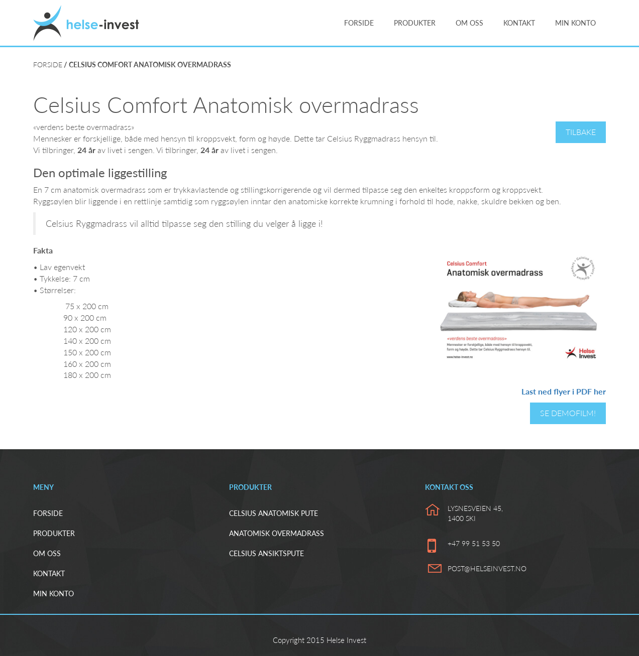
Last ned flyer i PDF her (563, 391)
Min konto (575, 23)
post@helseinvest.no (487, 568)
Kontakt (519, 23)
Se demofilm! (568, 413)
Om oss (469, 23)
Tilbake (581, 132)
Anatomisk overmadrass (276, 533)
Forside (359, 23)
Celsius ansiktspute (266, 553)
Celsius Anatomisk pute (273, 513)
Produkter (415, 23)
